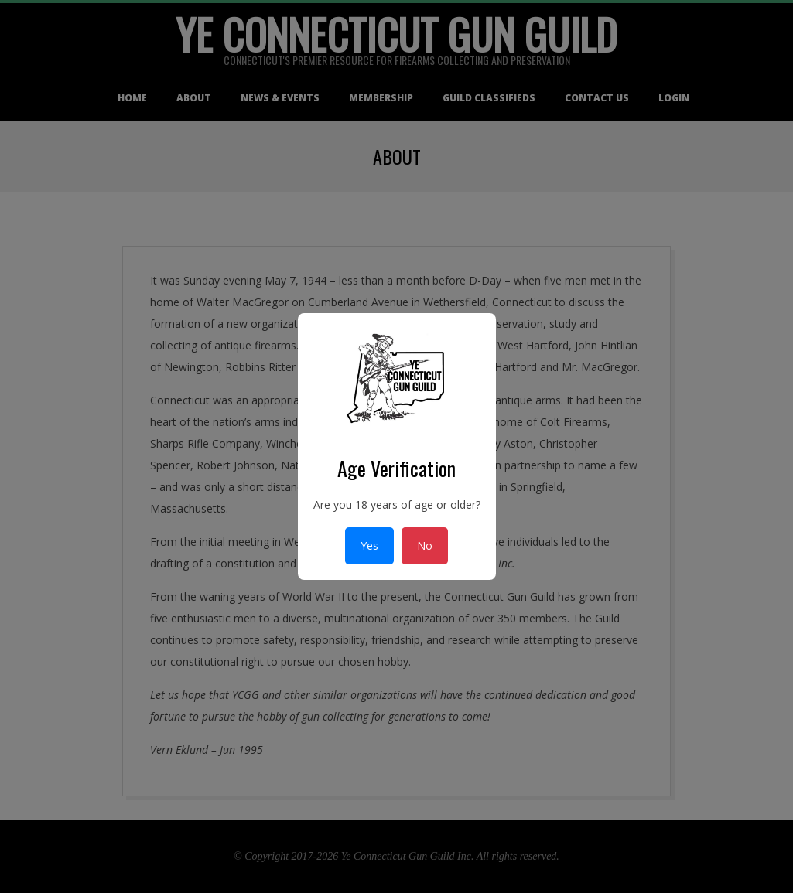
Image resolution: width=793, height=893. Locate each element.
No (424, 545)
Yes (369, 545)
